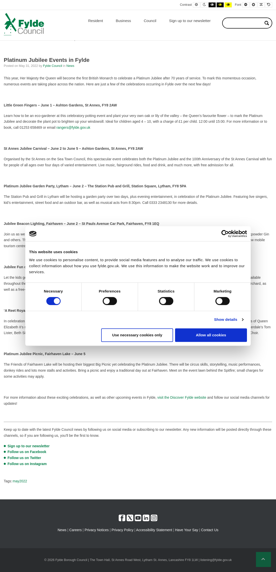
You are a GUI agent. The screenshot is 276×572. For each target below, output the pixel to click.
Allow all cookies (211, 335)
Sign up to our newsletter (190, 21)
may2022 (20, 481)
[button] (263, 559)
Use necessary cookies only (137, 335)
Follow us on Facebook (27, 452)
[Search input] (244, 23)
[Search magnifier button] (266, 23)
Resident (95, 21)
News (70, 66)
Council (150, 21)
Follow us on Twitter (24, 458)
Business (123, 21)
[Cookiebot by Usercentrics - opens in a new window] (225, 233)
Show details (225, 319)
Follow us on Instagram (27, 464)
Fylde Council (53, 66)
